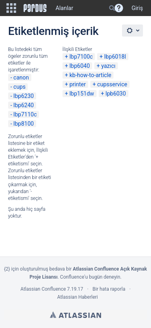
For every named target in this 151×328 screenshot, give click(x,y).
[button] (11, 8)
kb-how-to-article (90, 75)
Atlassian (75, 315)
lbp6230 (23, 96)
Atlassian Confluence (43, 289)
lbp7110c (25, 114)
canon (21, 77)
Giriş (137, 8)
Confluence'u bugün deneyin (90, 277)
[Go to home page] (35, 8)
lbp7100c (81, 56)
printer (77, 84)
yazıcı (108, 66)
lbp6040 (79, 66)
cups (19, 87)
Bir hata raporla (109, 289)
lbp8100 (23, 123)
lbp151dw (81, 93)
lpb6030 (115, 93)
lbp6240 (23, 105)
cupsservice (112, 84)
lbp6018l (115, 56)
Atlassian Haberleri (77, 297)
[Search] (112, 8)
